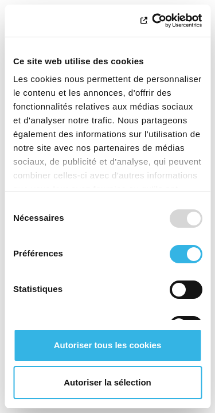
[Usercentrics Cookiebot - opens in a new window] (153, 20)
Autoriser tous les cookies (108, 345)
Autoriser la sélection (107, 382)
